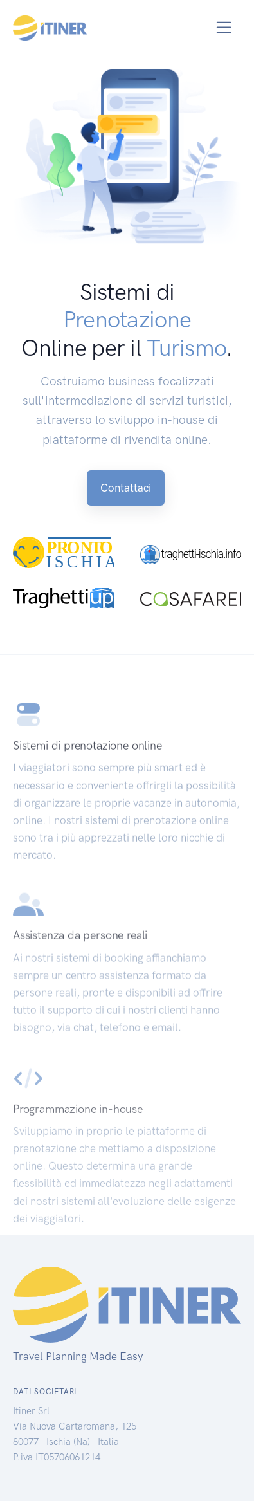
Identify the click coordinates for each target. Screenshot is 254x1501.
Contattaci (125, 487)
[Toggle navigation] (224, 27)
